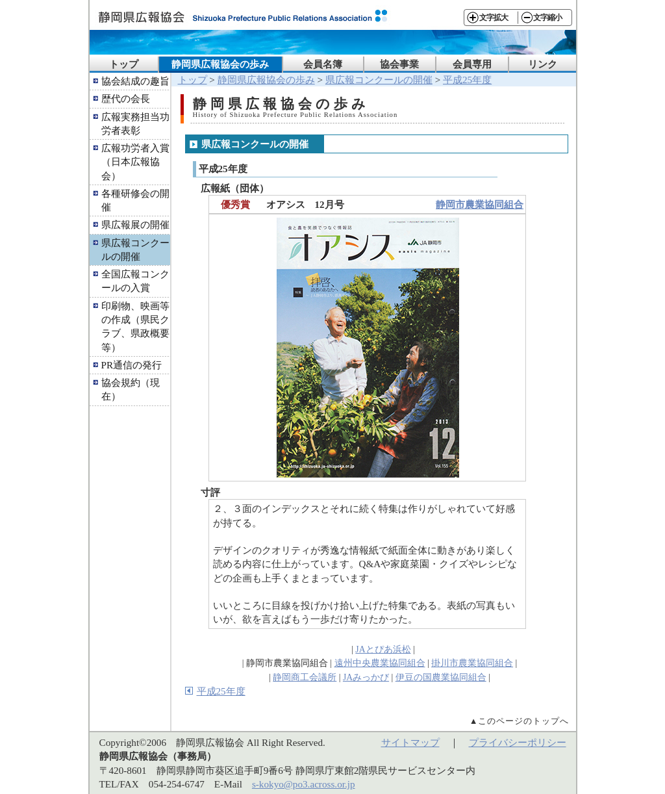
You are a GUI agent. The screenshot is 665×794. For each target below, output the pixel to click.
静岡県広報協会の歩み (220, 64)
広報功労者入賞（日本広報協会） (135, 161)
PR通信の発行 (131, 364)
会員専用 (472, 64)
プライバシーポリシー (517, 742)
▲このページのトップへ (520, 721)
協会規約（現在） (130, 389)
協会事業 (399, 64)
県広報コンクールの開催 (135, 249)
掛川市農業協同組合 (472, 663)
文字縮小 (547, 17)
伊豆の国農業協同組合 (440, 677)
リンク (542, 64)
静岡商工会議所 (304, 677)
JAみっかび (366, 677)
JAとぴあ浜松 (382, 649)
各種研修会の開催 (135, 200)
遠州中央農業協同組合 (379, 663)
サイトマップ (410, 742)
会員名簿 (322, 64)
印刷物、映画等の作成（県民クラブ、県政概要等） (135, 326)
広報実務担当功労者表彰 (135, 123)
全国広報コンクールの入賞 (135, 280)
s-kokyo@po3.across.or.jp (303, 783)
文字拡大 (493, 17)
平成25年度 (467, 79)
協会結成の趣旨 (135, 80)
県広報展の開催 (135, 224)
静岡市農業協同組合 (479, 204)
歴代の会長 (125, 98)
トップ (123, 64)
